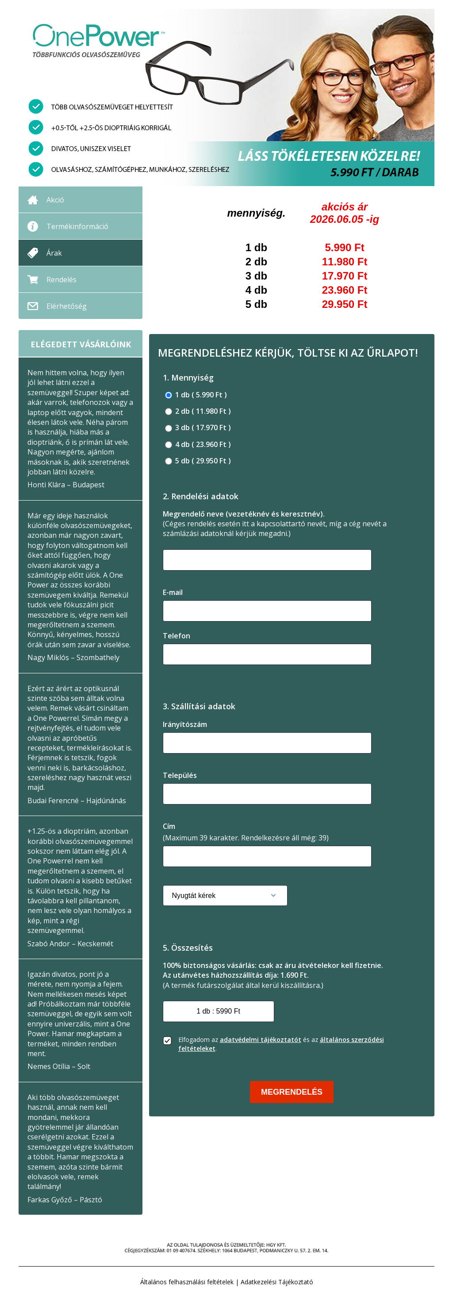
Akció (55, 200)
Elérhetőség (66, 306)
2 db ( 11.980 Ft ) (198, 411)
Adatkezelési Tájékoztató (277, 1282)
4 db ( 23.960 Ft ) (198, 444)
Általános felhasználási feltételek (187, 1282)
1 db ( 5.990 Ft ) (196, 395)
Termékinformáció (77, 226)
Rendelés (61, 279)
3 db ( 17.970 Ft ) (198, 427)
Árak (54, 253)
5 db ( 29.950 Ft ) (198, 461)
